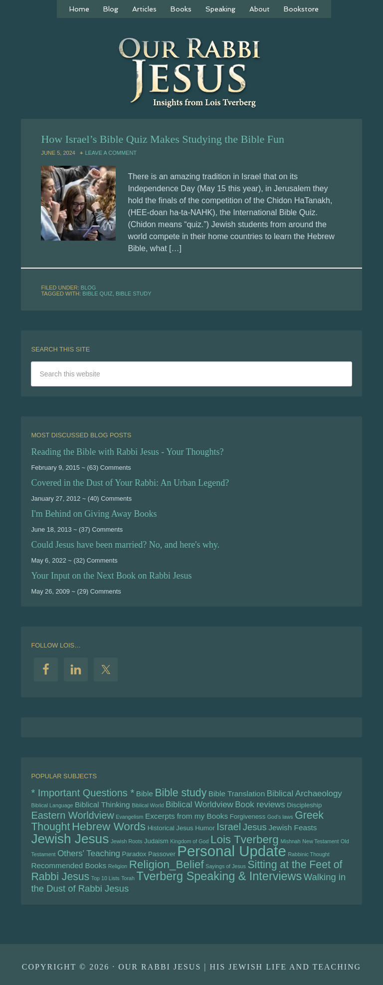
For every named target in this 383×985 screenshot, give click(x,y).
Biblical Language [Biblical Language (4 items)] (52, 805)
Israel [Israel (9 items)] (228, 826)
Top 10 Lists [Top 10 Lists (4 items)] (105, 878)
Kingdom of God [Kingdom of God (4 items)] (189, 841)
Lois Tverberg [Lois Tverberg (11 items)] (244, 839)
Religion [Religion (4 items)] (118, 866)
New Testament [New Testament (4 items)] (320, 841)
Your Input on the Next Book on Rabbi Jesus (111, 576)
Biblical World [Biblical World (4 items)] (148, 805)
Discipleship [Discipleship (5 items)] (304, 805)
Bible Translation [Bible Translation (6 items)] (236, 793)
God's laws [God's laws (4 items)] (280, 817)
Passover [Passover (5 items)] (162, 854)
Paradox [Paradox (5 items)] (134, 854)
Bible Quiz (97, 294)
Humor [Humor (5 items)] (204, 828)
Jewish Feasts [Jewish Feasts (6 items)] (292, 827)
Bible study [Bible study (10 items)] (180, 793)
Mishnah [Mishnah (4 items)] (290, 841)
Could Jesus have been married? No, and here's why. (125, 545)
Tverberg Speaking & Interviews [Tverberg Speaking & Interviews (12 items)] (219, 876)
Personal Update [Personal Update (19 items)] (231, 851)
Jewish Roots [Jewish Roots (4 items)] (126, 841)
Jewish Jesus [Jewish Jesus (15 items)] (70, 838)
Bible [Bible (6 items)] (144, 793)
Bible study (134, 294)
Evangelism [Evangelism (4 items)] (129, 817)
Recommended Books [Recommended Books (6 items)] (68, 865)
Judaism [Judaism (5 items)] (156, 841)
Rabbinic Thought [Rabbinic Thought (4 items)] (308, 854)
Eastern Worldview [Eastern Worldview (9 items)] (72, 815)
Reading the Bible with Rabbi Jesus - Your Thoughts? (127, 452)
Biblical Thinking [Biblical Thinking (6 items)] (102, 804)
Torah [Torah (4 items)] (128, 878)
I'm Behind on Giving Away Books (94, 514)
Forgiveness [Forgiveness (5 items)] (248, 816)
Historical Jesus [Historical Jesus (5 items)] (170, 828)
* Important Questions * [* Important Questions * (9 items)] (82, 792)
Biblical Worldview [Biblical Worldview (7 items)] (199, 804)
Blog (88, 288)
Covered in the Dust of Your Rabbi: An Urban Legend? (130, 483)
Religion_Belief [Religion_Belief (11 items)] (166, 864)
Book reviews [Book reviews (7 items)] (260, 804)
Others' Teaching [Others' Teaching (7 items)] (88, 853)
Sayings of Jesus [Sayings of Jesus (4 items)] (225, 866)
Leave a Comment (111, 153)
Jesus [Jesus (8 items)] (255, 827)
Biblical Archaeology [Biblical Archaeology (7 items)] (304, 793)
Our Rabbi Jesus (191, 72)
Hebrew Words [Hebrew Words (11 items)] (109, 826)
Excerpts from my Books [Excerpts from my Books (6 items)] (186, 816)
